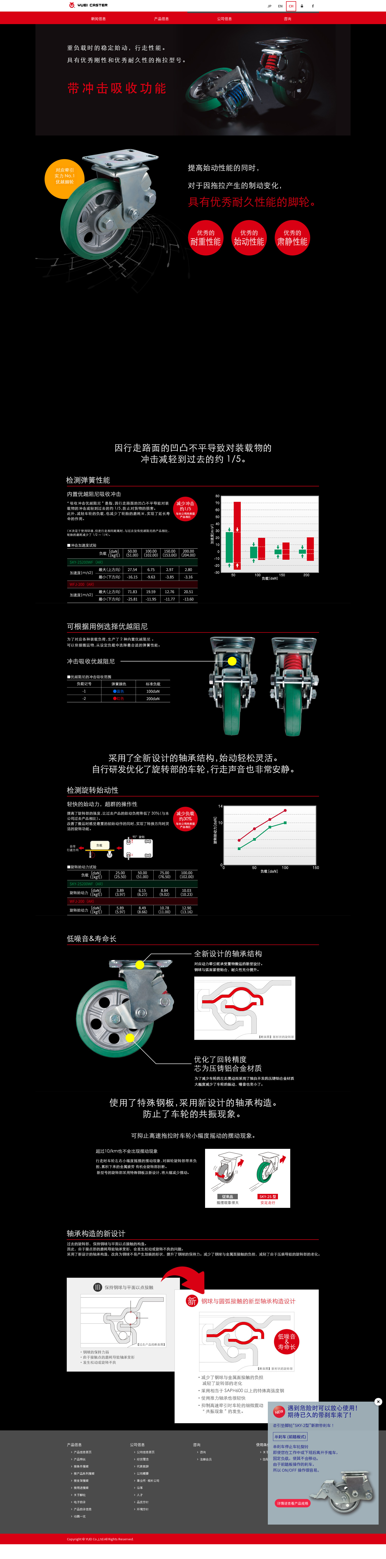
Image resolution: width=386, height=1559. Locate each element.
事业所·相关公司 (148, 1494)
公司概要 (143, 1486)
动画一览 (80, 1531)
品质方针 (143, 1516)
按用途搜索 (271, 29)
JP (269, 6)
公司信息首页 (146, 1464)
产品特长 (80, 1472)
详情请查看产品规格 (294, 1505)
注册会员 (206, 1472)
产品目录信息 (83, 1523)
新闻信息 (98, 18)
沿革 (140, 1501)
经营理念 (143, 1472)
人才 (140, 1509)
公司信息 (224, 18)
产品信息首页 (83, 1464)
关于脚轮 (311, 29)
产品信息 (161, 18)
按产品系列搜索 (222, 29)
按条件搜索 (197, 29)
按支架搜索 (248, 29)
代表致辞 (143, 1479)
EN (280, 6)
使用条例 (263, 1457)
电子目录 (292, 29)
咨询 (287, 18)
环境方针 (143, 1523)
